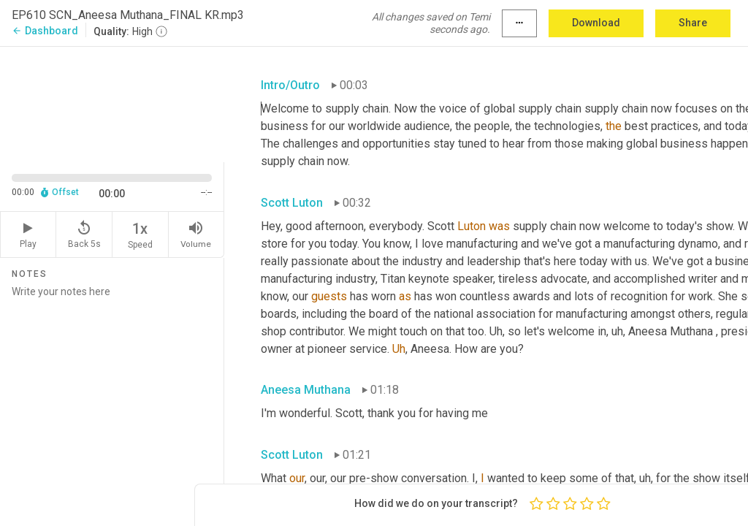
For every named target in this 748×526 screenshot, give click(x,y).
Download (596, 22)
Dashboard (45, 31)
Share (693, 22)
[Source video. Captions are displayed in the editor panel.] (112, 103)
